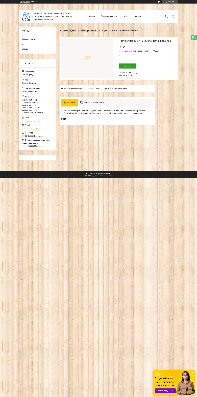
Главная (92, 16)
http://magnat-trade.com (32, 121)
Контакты (138, 16)
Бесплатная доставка (73, 88)
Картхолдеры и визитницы (89, 31)
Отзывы (25, 49)
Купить (127, 66)
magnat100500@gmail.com (33, 129)
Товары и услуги (108, 16)
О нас (126, 16)
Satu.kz (109, 173)
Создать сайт (25, 2)
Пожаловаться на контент (104, 176)
